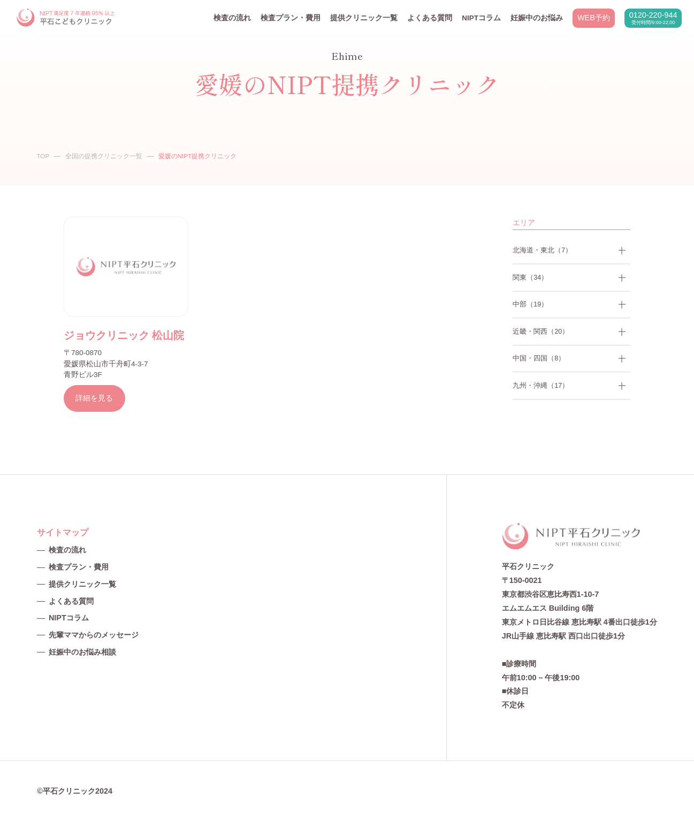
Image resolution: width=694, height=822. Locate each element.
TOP (42, 155)
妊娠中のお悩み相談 (82, 652)
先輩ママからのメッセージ (94, 635)
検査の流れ (232, 18)
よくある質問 (429, 18)
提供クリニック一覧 (364, 18)
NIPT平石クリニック (66, 17)
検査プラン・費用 (291, 18)
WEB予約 (593, 17)
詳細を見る (94, 398)
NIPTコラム (481, 18)
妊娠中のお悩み (536, 18)
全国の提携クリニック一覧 (103, 155)
